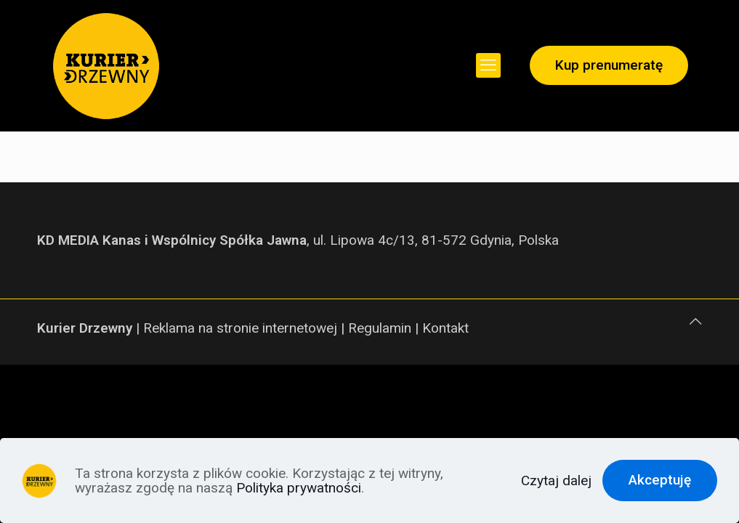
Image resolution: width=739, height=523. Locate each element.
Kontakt (445, 328)
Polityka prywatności (298, 487)
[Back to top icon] (696, 322)
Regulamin (379, 328)
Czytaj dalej (556, 481)
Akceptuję (660, 479)
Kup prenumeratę (609, 65)
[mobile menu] (488, 65)
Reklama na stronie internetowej (240, 328)
